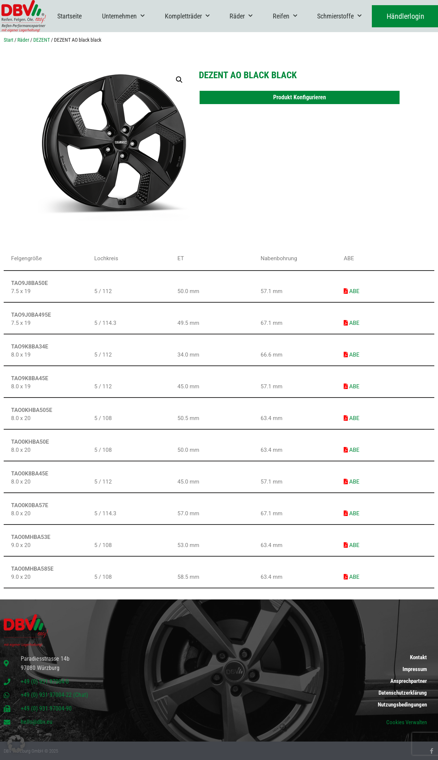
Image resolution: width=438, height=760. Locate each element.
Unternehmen (123, 16)
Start (8, 40)
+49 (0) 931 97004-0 (45, 681)
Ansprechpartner (408, 681)
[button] (179, 79)
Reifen (285, 16)
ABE (351, 291)
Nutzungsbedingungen (402, 704)
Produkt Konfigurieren (299, 97)
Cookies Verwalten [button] (406, 722)
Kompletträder (187, 16)
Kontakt (418, 657)
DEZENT (41, 40)
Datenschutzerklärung (402, 692)
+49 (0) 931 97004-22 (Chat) (54, 694)
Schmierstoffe (339, 16)
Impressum (415, 669)
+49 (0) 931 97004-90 (46, 708)
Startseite (69, 16)
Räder (241, 16)
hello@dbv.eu (36, 721)
